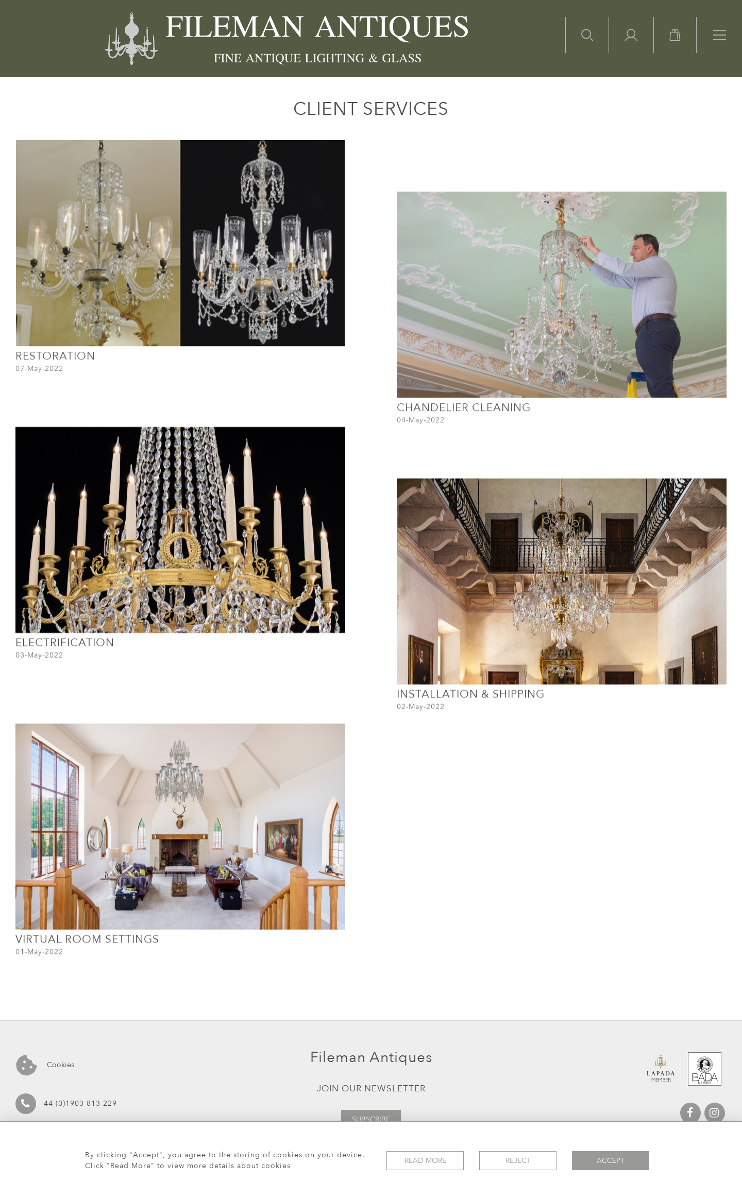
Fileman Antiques (371, 1057)
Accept (611, 1161)
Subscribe (371, 1119)
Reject (518, 1161)
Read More (425, 1161)
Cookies (45, 1065)
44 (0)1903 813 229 (66, 1103)
